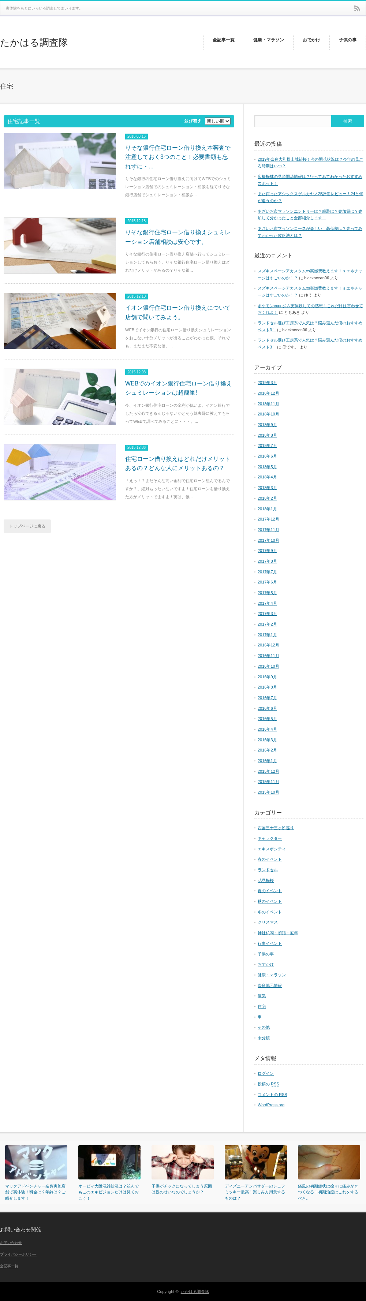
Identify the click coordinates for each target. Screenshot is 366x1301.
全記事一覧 (9, 1266)
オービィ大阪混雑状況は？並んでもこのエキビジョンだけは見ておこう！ (108, 1192)
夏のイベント (270, 890)
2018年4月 (267, 477)
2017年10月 (268, 540)
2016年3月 (267, 740)
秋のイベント (270, 901)
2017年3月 (267, 613)
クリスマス (268, 922)
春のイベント (270, 859)
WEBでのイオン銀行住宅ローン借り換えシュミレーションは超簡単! (178, 388)
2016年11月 (268, 655)
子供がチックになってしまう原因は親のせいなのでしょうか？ (182, 1189)
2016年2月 (267, 750)
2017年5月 (267, 592)
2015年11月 (268, 781)
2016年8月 (267, 687)
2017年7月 (267, 572)
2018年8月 (267, 435)
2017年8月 (267, 561)
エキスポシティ (272, 849)
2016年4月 (267, 729)
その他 (264, 1027)
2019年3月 (267, 382)
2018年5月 (267, 467)
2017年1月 (267, 635)
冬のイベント (270, 912)
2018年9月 (267, 424)
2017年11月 (268, 530)
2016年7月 (267, 698)
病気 (262, 996)
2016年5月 (267, 718)
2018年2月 (267, 498)
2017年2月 (267, 624)
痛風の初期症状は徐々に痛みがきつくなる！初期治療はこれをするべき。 (328, 1192)
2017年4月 (267, 603)
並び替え (193, 121)
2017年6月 (267, 582)
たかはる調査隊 (34, 42)
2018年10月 (268, 414)
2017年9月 (267, 550)
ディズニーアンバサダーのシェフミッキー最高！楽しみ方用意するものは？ (255, 1192)
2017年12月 (268, 519)
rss (357, 8)
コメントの (272, 1094)
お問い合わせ (11, 1243)
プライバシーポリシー (18, 1254)
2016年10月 (268, 666)
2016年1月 (267, 760)
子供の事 (266, 954)
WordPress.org (271, 1105)
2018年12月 (268, 393)
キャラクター (270, 838)
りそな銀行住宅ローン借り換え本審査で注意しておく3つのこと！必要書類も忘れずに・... (178, 157)
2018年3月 (267, 487)
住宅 (262, 1006)
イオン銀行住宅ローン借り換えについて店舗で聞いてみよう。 (178, 312)
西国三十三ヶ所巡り (276, 827)
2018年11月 (268, 404)
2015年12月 (268, 771)
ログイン (266, 1073)
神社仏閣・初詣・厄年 (278, 933)
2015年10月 (268, 792)
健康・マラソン (272, 975)
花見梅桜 (266, 880)
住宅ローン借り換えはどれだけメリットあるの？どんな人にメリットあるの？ (178, 463)
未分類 (264, 1038)
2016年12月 (268, 645)
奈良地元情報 (270, 985)
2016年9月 (267, 677)
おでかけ (266, 964)
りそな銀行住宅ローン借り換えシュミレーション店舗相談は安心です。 (178, 237)
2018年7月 (267, 445)
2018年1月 (267, 509)
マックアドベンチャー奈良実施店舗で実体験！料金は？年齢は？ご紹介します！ (35, 1192)
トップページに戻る (27, 526)
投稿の (268, 1084)
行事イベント (270, 943)
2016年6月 (267, 708)
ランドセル (268, 870)
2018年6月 (267, 456)
